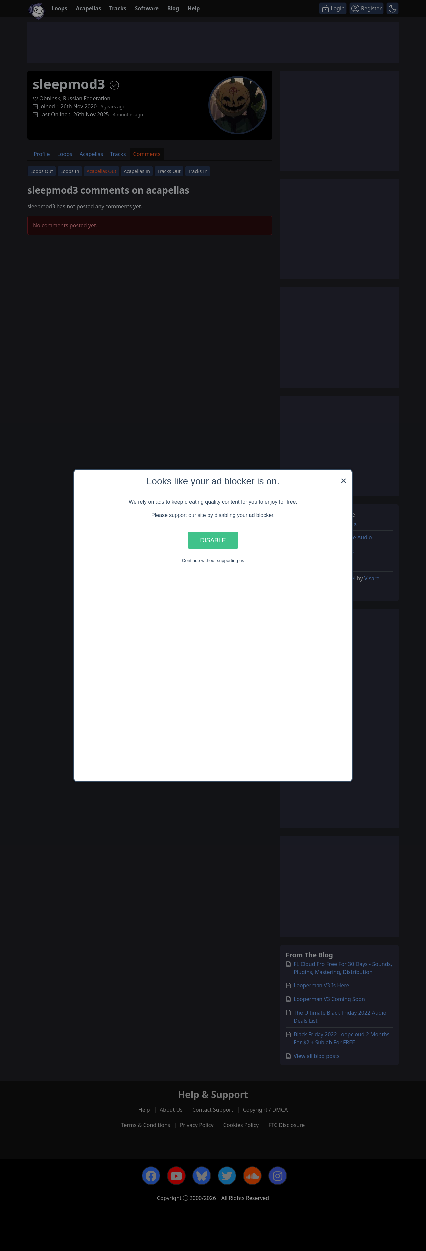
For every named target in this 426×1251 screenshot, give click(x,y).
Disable (213, 540)
